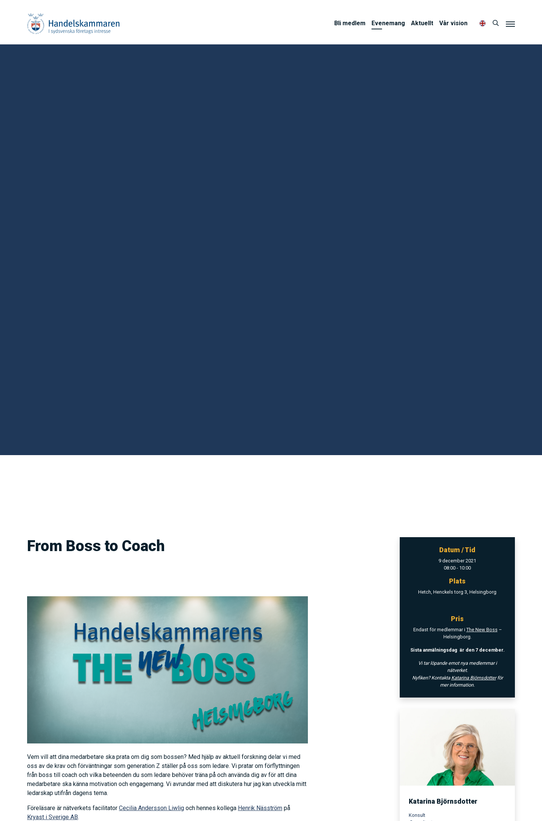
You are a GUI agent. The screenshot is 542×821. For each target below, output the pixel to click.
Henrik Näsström (260, 808)
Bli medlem (349, 23)
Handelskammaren (73, 23)
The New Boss (482, 629)
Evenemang (388, 23)
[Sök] (496, 23)
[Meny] (510, 23)
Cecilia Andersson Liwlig (151, 808)
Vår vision (453, 23)
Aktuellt (422, 23)
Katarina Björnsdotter (473, 678)
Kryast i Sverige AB (52, 817)
